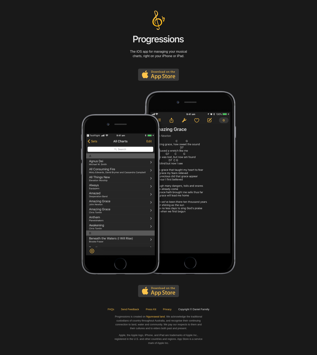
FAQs (111, 309)
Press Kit (151, 309)
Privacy (167, 309)
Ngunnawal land (155, 316)
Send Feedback (130, 309)
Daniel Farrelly (201, 309)
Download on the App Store (158, 75)
